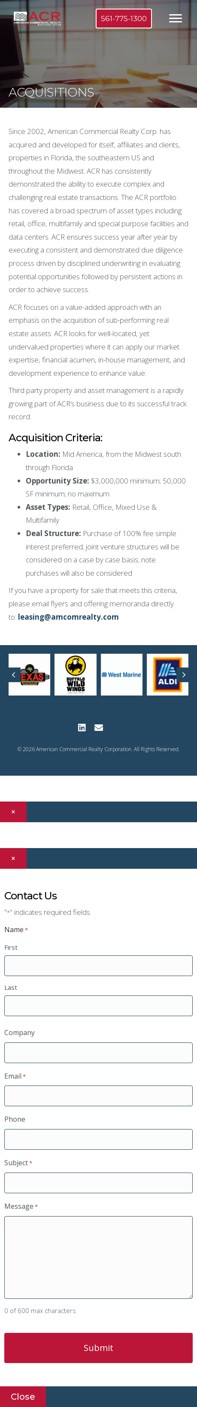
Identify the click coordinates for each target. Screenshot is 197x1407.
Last (10, 987)
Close (23, 1396)
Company (19, 1032)
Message (21, 1206)
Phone (14, 1119)
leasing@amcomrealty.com (68, 617)
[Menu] (175, 18)
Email (15, 1076)
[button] (82, 727)
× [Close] (13, 812)
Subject (18, 1163)
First (11, 947)
